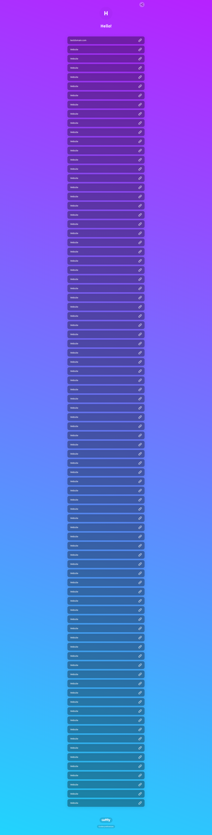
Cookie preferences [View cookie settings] (106, 826)
